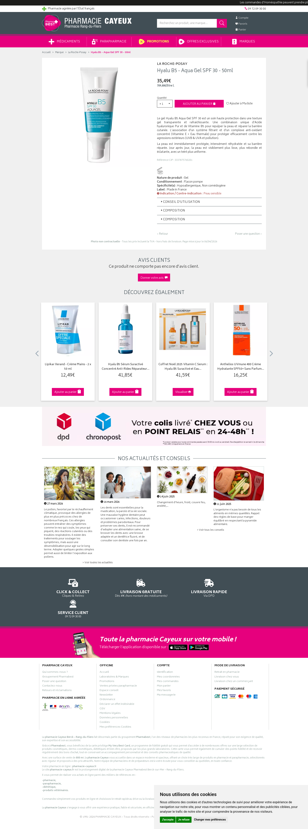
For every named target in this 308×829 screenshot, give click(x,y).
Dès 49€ (125, 589)
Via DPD (183, 587)
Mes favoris (164, 674)
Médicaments (64, 41)
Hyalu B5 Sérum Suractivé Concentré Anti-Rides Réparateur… (125, 366)
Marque (59, 53)
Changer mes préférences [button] (210, 819)
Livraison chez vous (226, 660)
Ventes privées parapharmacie (118, 669)
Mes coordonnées (168, 660)
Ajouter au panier (199, 104)
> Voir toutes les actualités (97, 563)
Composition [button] (172, 210)
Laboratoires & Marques (114, 660)
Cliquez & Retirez (68, 587)
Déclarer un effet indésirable (117, 688)
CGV (102, 692)
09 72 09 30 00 (240, 587)
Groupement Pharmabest (57, 660)
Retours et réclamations (57, 674)
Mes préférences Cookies (115, 710)
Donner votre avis (154, 278)
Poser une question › (248, 234)
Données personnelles (114, 701)
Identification (165, 656)
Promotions (154, 41)
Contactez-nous (52, 669)
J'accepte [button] (168, 819)
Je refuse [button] (184, 819)
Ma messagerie (166, 679)
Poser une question (54, 665)
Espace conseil (109, 674)
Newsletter (106, 679)
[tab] (209, 202)
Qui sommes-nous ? (55, 656)
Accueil (46, 53)
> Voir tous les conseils (210, 530)
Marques (243, 41)
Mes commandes (168, 665)
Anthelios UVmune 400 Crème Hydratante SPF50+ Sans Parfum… (240, 366)
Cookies (105, 706)
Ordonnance (107, 683)
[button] (165, 104)
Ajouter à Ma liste (239, 104)
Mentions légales (110, 697)
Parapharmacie (109, 41)
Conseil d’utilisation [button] (180, 202)
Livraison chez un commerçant (233, 665)
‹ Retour (162, 234)
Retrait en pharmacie (227, 656)
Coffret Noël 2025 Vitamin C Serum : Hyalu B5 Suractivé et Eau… (183, 366)
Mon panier (164, 669)
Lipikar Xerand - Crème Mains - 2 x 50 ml (68, 366)
